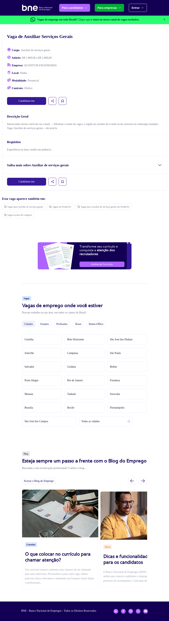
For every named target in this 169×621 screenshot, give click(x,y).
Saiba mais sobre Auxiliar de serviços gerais (38, 165)
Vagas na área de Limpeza (18, 215)
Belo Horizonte (75, 339)
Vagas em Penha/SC (60, 206)
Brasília (29, 407)
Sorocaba (115, 394)
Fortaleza (115, 380)
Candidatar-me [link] (26, 100)
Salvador (29, 366)
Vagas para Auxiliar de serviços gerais (23, 206)
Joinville (29, 353)
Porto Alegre (31, 380)
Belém (113, 366)
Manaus (29, 394)
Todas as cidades (90, 421)
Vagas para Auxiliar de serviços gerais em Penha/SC (104, 206)
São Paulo (115, 353)
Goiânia (71, 366)
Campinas (72, 353)
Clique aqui (84, 19)
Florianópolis (117, 407)
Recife (70, 407)
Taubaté (71, 394)
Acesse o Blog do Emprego (39, 480)
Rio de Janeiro (75, 380)
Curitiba (29, 339)
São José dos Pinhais (121, 339)
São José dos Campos (36, 421)
